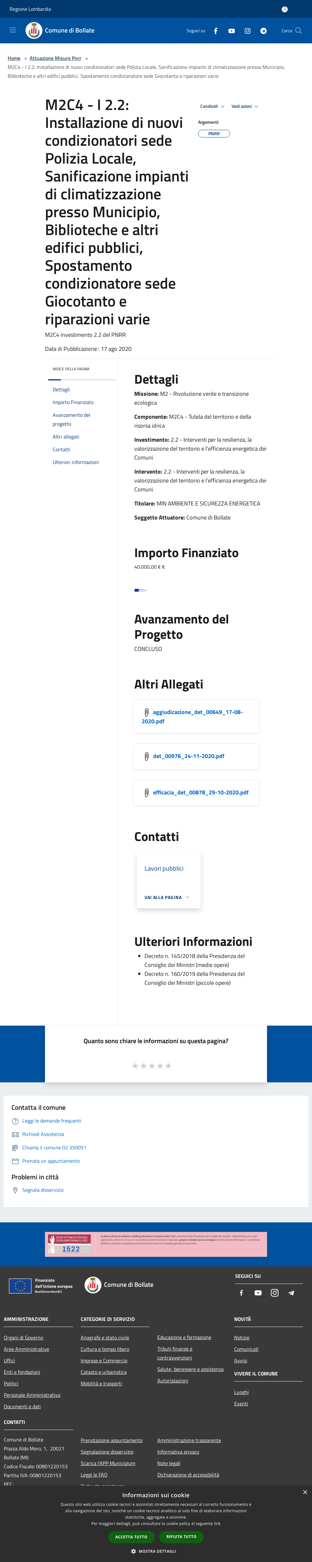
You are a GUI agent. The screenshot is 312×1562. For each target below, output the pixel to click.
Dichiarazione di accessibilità (188, 1474)
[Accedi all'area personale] (284, 9)
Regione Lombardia (30, 9)
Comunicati (246, 1349)
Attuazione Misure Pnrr (55, 58)
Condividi (213, 106)
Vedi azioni (246, 106)
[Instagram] (245, 30)
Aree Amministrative (26, 1349)
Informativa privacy (178, 1451)
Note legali (169, 1463)
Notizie (241, 1337)
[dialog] (156, 1524)
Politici (11, 1383)
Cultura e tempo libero (105, 1349)
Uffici (9, 1360)
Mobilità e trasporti (101, 1383)
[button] (156, 1551)
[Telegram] (261, 30)
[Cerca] (298, 30)
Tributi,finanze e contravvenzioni (174, 1353)
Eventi (241, 1403)
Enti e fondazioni (22, 1372)
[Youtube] (229, 30)
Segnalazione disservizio (107, 1451)
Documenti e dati (22, 1406)
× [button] (304, 1492)
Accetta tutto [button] (131, 1537)
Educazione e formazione (184, 1337)
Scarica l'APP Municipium (108, 1463)
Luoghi (241, 1392)
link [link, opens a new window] (217, 1523)
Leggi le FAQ (94, 1474)
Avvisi (240, 1360)
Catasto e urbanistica (104, 1372)
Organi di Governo (23, 1337)
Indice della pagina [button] (71, 369)
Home (14, 58)
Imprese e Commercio (104, 1360)
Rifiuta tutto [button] (182, 1536)
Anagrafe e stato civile (105, 1337)
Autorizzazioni (172, 1380)
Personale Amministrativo (32, 1395)
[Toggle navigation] (13, 30)
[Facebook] (213, 30)
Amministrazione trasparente (189, 1440)
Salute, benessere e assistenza (190, 1369)
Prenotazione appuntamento (112, 1440)
